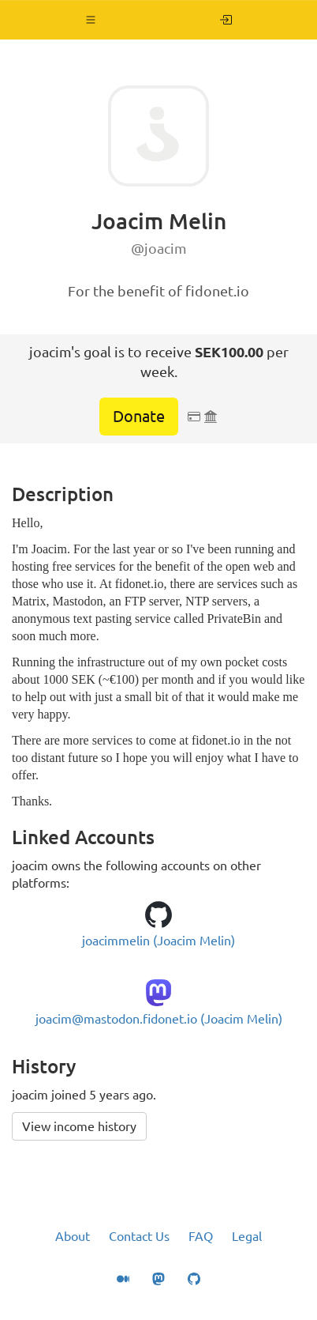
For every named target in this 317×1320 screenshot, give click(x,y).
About (72, 1236)
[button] (91, 20)
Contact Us (139, 1236)
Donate (139, 416)
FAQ (200, 1236)
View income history (79, 1126)
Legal (247, 1236)
